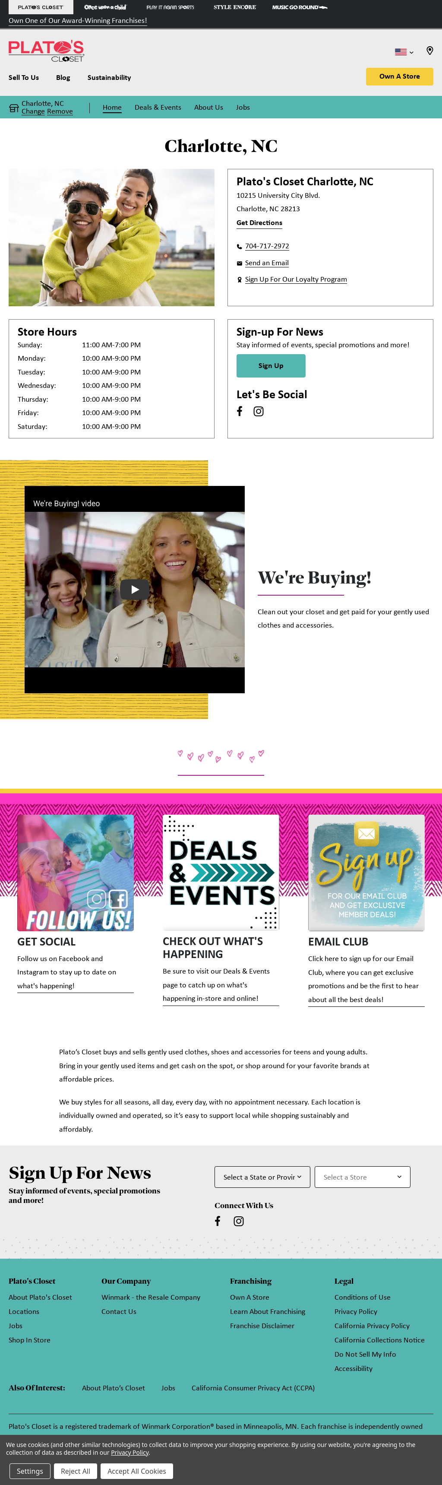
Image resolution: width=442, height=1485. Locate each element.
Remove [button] (60, 112)
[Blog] (63, 80)
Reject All (75, 1471)
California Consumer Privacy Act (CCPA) (253, 1388)
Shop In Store (30, 1340)
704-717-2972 (267, 246)
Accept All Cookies (136, 1471)
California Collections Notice (380, 1340)
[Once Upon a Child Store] (105, 7)
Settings (30, 1471)
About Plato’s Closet (113, 1388)
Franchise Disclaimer (262, 1326)
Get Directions (259, 223)
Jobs (15, 1326)
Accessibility (354, 1369)
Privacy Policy (356, 1312)
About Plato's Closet (40, 1298)
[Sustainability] (109, 80)
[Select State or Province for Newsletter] (262, 1177)
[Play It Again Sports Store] (170, 7)
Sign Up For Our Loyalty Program (296, 280)
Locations (24, 1312)
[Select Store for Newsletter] (362, 1177)
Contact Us (118, 1312)
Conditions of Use (363, 1298)
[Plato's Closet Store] (41, 7)
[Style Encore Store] (235, 7)
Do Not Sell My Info (365, 1355)
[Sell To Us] (28, 80)
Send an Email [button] (267, 263)
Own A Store (399, 77)
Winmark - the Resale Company (150, 1298)
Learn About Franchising (267, 1312)
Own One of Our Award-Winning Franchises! (78, 21)
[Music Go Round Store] (300, 7)
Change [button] (33, 112)
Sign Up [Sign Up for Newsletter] (271, 366)
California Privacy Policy (372, 1326)
